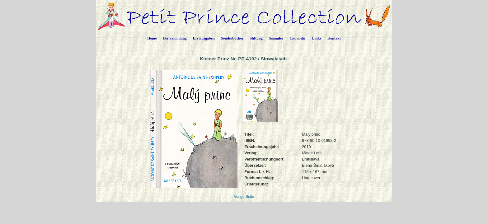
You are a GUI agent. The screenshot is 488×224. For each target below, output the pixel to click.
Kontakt (334, 38)
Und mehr (297, 38)
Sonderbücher (232, 38)
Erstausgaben (204, 38)
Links (316, 38)
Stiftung (256, 38)
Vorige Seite (244, 196)
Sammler (276, 38)
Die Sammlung (175, 38)
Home (152, 38)
